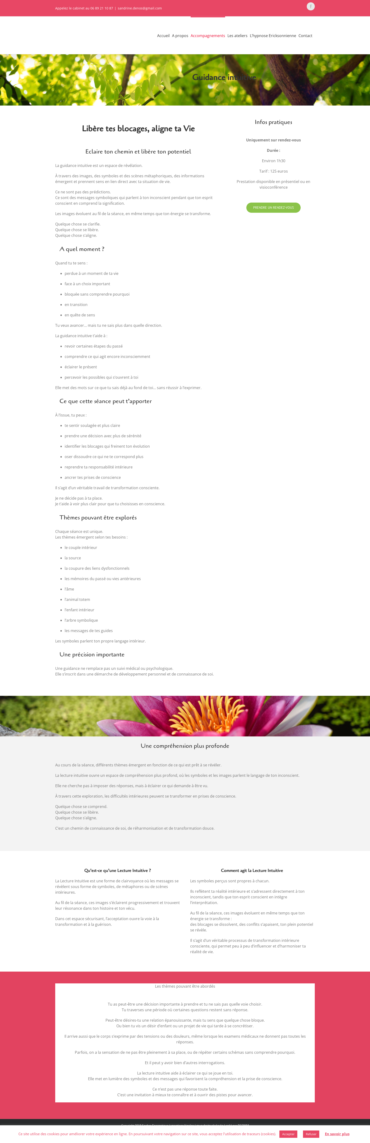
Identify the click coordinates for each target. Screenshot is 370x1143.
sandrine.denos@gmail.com (140, 8)
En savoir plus (337, 1133)
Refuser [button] (311, 1134)
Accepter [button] (288, 1134)
